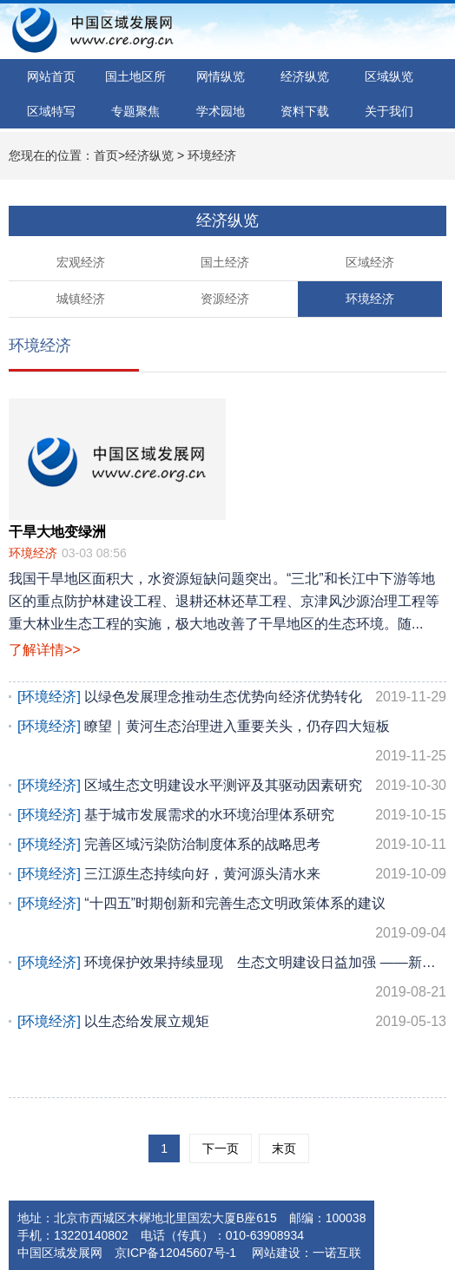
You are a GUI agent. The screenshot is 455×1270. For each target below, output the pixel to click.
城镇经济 (80, 299)
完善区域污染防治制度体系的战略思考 (231, 844)
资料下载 (304, 111)
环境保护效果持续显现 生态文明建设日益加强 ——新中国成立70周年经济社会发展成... (231, 981)
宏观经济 (80, 262)
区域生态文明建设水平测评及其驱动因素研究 (231, 785)
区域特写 (51, 111)
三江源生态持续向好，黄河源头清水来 (231, 874)
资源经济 (225, 299)
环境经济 (212, 155)
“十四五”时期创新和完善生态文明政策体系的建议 (231, 922)
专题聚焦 (135, 111)
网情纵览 (220, 76)
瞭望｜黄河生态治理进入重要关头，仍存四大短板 (231, 745)
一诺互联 (337, 1253)
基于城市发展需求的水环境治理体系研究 (231, 815)
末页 (284, 1148)
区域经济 (370, 262)
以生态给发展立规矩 (231, 1021)
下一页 (220, 1148)
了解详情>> (45, 649)
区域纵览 (389, 76)
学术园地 (220, 111)
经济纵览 (304, 76)
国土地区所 (135, 76)
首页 (106, 155)
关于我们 (389, 111)
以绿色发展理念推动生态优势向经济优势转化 (231, 697)
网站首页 (51, 76)
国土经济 (225, 262)
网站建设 (274, 1253)
